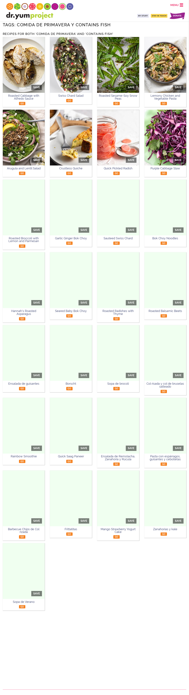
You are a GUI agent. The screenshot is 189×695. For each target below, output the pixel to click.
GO (22, 103)
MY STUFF (143, 16)
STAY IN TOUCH (159, 16)
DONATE (177, 16)
